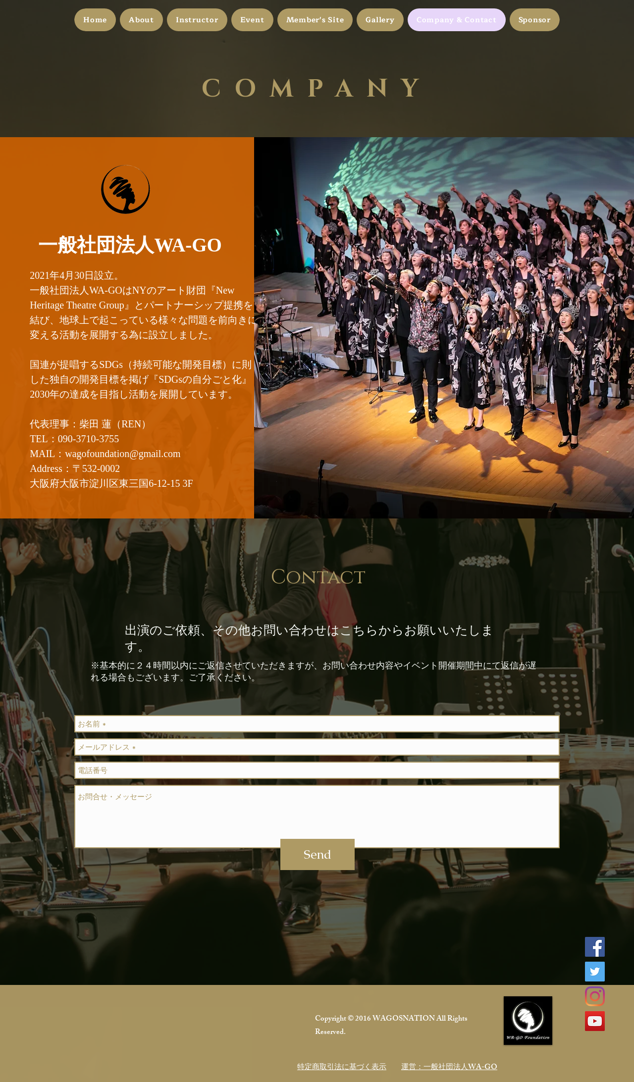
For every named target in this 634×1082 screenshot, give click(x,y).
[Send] (317, 854)
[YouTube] (595, 1021)
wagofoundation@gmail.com (122, 453)
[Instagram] (595, 996)
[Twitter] (595, 971)
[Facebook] (595, 947)
